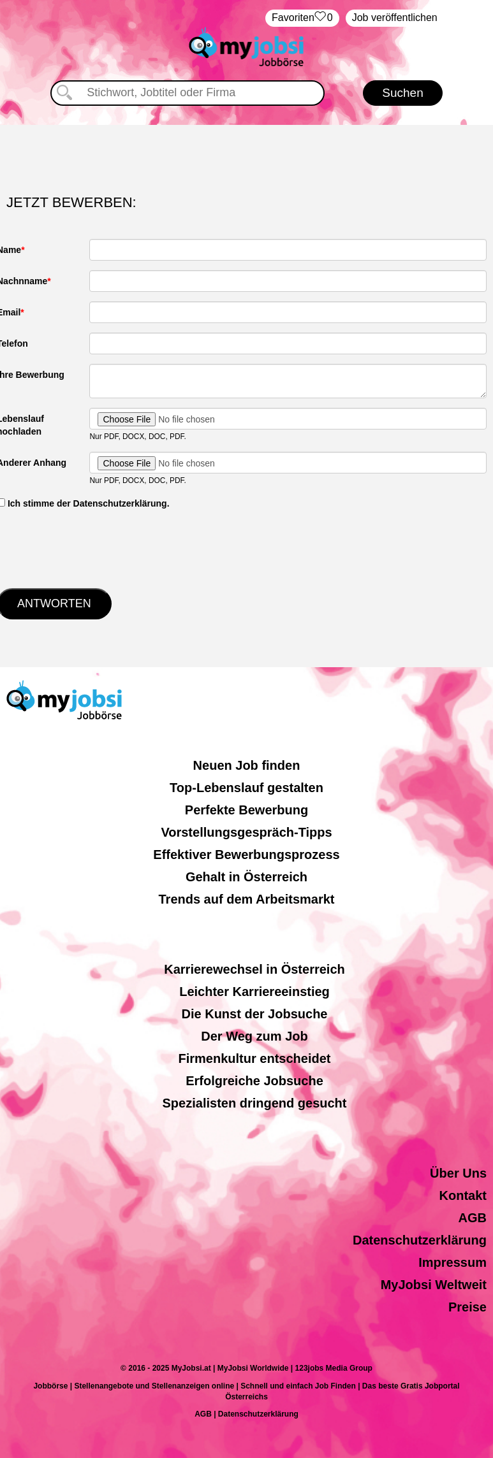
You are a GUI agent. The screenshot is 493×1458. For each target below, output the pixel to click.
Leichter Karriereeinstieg (254, 992)
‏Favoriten (302, 18)
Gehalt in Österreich (246, 877)
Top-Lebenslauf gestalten (246, 788)
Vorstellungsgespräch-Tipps (246, 832)
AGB (473, 1218)
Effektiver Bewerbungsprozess (246, 855)
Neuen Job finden (246, 765)
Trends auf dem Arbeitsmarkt (246, 899)
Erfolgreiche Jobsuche (254, 1081)
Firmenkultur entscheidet (255, 1058)
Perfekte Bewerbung (246, 810)
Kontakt (463, 1195)
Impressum (452, 1262)
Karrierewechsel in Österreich (254, 969)
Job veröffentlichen (395, 17)
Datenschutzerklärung (420, 1240)
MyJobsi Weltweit (434, 1285)
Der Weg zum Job (254, 1036)
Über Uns (458, 1173)
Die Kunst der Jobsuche (255, 1014)
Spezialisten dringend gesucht (255, 1103)
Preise (467, 1307)
